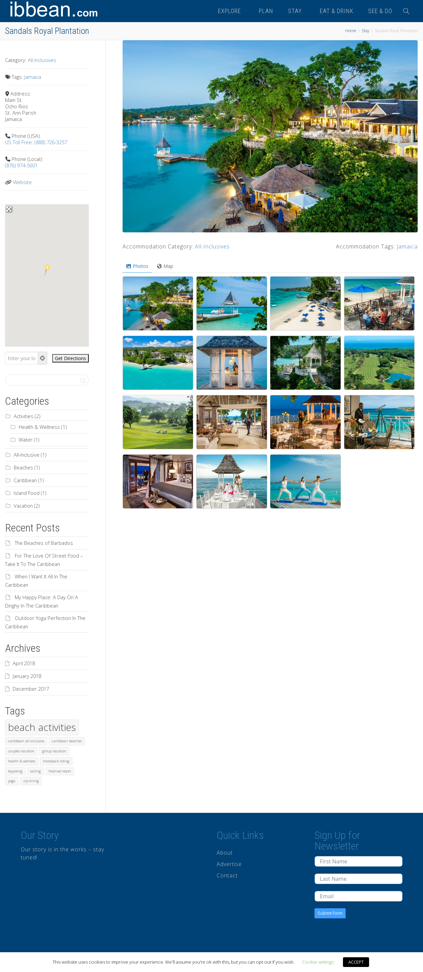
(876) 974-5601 (21, 165)
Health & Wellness (39, 426)
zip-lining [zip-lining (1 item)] (31, 781)
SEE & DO (380, 10)
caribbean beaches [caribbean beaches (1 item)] (67, 741)
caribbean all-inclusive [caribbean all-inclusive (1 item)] (26, 741)
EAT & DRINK (336, 10)
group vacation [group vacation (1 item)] (54, 751)
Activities (23, 416)
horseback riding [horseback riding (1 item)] (56, 761)
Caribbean (25, 480)
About (225, 852)
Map (165, 266)
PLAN (266, 10)
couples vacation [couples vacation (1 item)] (21, 751)
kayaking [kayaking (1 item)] (15, 771)
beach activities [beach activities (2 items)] (42, 727)
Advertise (229, 864)
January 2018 (27, 676)
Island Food (27, 493)
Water (25, 439)
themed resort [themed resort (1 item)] (60, 771)
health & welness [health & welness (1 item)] (21, 761)
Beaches (23, 467)
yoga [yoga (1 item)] (11, 781)
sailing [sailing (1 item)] (35, 771)
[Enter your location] (21, 358)
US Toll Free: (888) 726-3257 (36, 142)
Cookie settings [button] (318, 962)
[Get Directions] (70, 358)
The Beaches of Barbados (44, 542)
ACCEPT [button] (356, 962)
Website (22, 182)
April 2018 (24, 663)
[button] (47, 270)
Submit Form (330, 913)
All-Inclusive (27, 454)
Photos (137, 266)
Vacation (23, 505)
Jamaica (407, 246)
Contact (227, 875)
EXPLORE (230, 10)
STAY (295, 10)
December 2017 (31, 688)
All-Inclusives (212, 246)
